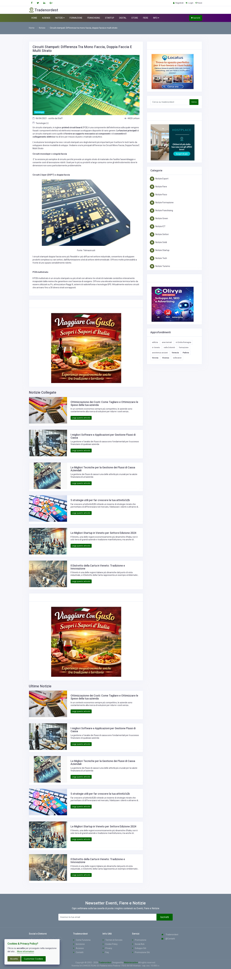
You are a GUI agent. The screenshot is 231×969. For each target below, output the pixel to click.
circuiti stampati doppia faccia (47, 256)
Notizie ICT (157, 226)
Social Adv (138, 944)
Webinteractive (131, 962)
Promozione (139, 940)
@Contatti (168, 938)
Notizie (42, 28)
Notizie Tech (158, 258)
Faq (106, 952)
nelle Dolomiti (169, 347)
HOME (34, 18)
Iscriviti (195, 18)
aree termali (167, 342)
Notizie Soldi (158, 242)
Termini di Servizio (112, 940)
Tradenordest (169, 934)
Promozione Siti (141, 952)
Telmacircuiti (89, 250)
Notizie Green (159, 218)
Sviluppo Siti (139, 948)
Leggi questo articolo (81, 418)
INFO (156, 17)
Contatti (78, 952)
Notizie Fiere (158, 186)
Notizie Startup (159, 250)
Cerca (194, 102)
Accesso (78, 948)
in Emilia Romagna (183, 342)
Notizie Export (159, 178)
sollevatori (177, 358)
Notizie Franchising (161, 210)
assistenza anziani (160, 353)
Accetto (14, 959)
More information (25, 951)
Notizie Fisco (158, 194)
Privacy (107, 948)
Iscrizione (79, 944)
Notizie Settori (159, 234)
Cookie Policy (110, 944)
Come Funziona (81, 940)
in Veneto (156, 347)
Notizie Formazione (162, 202)
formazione (183, 347)
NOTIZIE (60, 17)
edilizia (155, 342)
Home (31, 28)
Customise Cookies (33, 959)
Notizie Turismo (160, 266)
